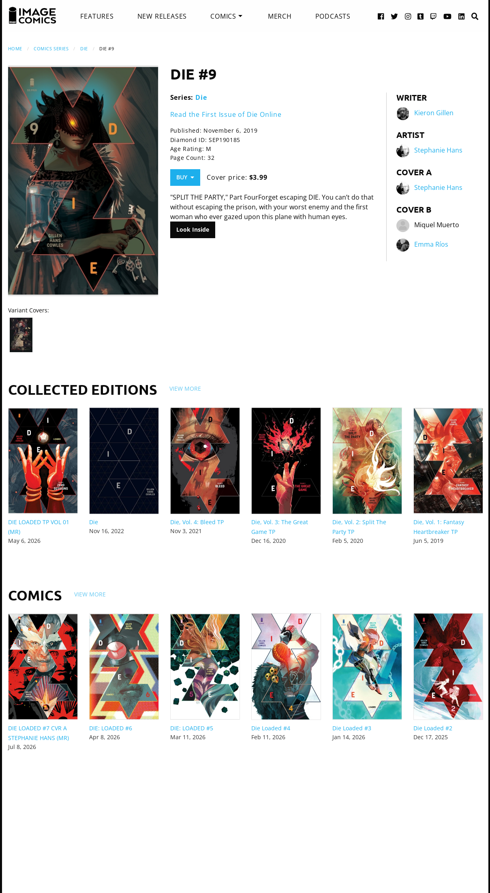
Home (15, 48)
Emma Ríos (431, 244)
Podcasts (333, 16)
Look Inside (192, 229)
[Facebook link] (381, 16)
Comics (223, 16)
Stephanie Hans (438, 150)
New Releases (162, 16)
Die (84, 48)
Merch (280, 16)
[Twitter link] (394, 16)
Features (96, 16)
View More (185, 388)
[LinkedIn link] (461, 16)
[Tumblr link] (420, 16)
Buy (185, 177)
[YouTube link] (447, 16)
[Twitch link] (433, 16)
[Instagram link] (408, 16)
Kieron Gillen (434, 112)
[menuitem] (96, 16)
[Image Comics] (32, 15)
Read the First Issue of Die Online (226, 114)
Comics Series (51, 48)
